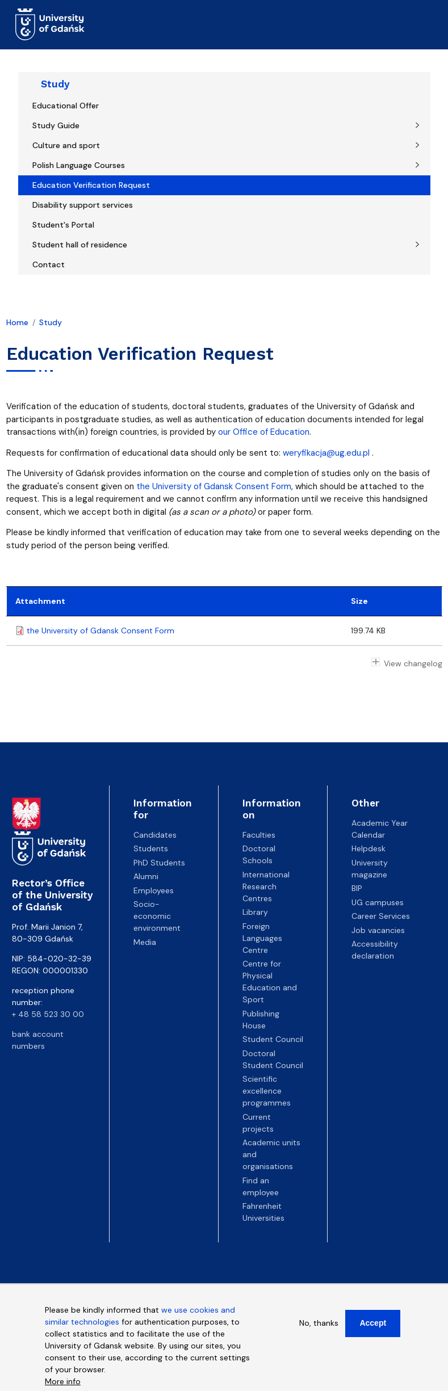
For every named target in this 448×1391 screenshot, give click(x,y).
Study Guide (55, 125)
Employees (153, 890)
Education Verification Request (91, 185)
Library (255, 912)
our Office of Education (263, 432)
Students (150, 848)
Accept (372, 1324)
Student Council (272, 1039)
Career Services (380, 916)
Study (55, 84)
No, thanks (318, 1324)
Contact (48, 264)
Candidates (155, 835)
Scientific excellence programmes (266, 1091)
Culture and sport (66, 145)
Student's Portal (63, 225)
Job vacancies (378, 930)
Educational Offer (65, 105)
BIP (356, 888)
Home (17, 322)
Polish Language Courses (78, 165)
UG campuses (377, 902)
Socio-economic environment (157, 916)
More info (63, 1383)
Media (144, 942)
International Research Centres (266, 886)
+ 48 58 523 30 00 (48, 1014)
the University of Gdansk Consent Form (213, 486)
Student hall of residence (79, 244)
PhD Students (159, 863)
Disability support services (82, 205)
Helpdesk (368, 848)
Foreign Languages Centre (262, 938)
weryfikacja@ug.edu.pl (326, 453)
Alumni (145, 876)
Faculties (258, 835)
